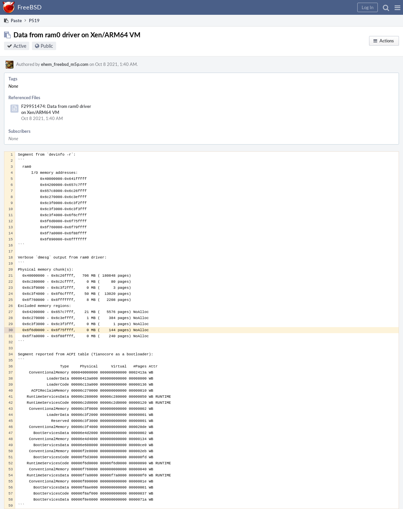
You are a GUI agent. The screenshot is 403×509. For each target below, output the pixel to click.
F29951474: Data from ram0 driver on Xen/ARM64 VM (56, 109)
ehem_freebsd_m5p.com (64, 64)
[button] (397, 7)
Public (47, 46)
